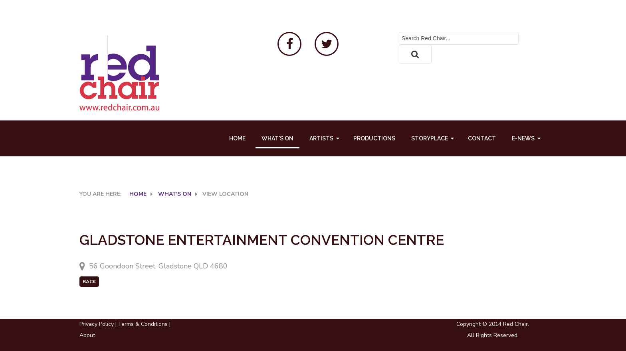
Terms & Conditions (143, 324)
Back (89, 281)
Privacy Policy (96, 324)
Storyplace (429, 138)
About (87, 335)
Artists (321, 138)
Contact (482, 138)
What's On (277, 138)
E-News (523, 138)
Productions (374, 138)
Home (237, 138)
